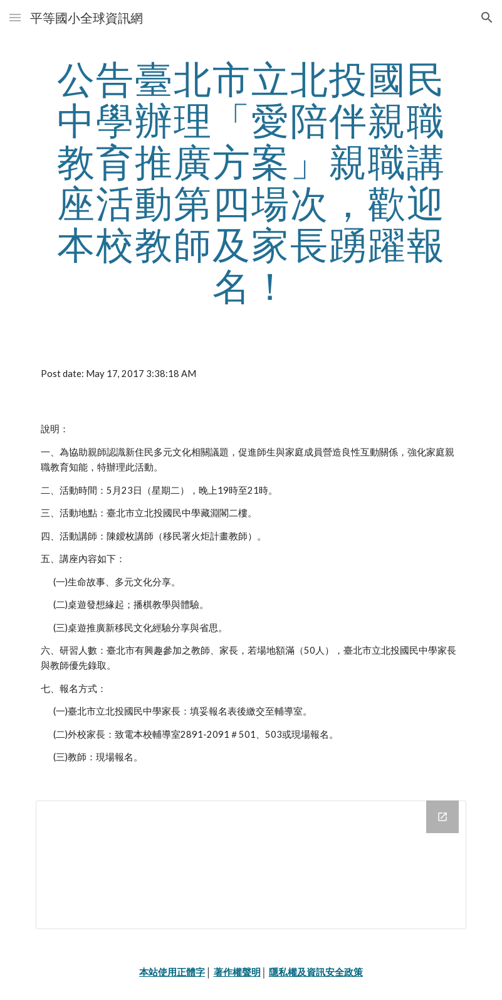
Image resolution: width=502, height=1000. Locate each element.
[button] (15, 17)
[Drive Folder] (251, 865)
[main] (251, 182)
